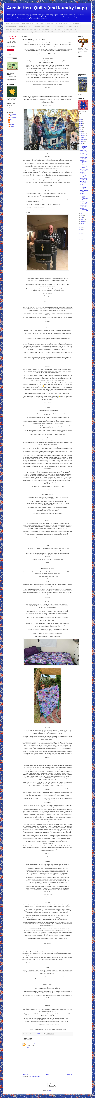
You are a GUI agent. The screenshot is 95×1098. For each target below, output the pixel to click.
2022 (80, 127)
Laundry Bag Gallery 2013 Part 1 (31, 29)
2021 (80, 129)
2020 (80, 131)
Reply (28, 1047)
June (82, 213)
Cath (11, 119)
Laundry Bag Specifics (62, 23)
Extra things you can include (41, 26)
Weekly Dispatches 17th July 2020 (83, 174)
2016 (80, 232)
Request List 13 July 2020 (83, 182)
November (83, 135)
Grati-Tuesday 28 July (83, 154)
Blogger (50, 1090)
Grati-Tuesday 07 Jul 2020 (83, 202)
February (83, 221)
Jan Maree (12, 126)
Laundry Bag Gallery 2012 (13, 29)
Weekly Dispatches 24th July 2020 (83, 162)
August (82, 141)
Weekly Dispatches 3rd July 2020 (84, 209)
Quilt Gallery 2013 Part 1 (72, 26)
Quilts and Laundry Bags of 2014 (29, 32)
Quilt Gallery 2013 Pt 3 (12, 32)
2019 (80, 226)
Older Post (69, 1074)
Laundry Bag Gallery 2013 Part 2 (51, 29)
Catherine (12, 122)
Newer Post (25, 1074)
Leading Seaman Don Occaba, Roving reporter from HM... (84, 197)
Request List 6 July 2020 (83, 206)
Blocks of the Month (75, 23)
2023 (80, 125)
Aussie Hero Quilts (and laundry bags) (47, 7)
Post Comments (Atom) (34, 1076)
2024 (80, 123)
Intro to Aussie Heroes (28, 23)
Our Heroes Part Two (61, 32)
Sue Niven (29, 1043)
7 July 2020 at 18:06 (36, 1043)
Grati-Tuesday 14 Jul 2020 (83, 179)
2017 (80, 230)
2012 (80, 240)
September (83, 139)
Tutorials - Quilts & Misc (25, 26)
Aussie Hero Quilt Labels (83, 151)
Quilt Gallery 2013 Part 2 (69, 29)
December (83, 133)
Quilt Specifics (49, 23)
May (82, 215)
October (83, 137)
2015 (80, 234)
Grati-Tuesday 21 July (83, 166)
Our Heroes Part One (75, 32)
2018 (80, 228)
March (82, 219)
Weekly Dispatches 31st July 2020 (83, 146)
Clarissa (12, 124)
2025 (80, 121)
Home (7, 23)
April (82, 217)
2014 (80, 236)
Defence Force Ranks (57, 26)
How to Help (39, 23)
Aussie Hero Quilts (13, 115)
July (82, 143)
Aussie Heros (13, 117)
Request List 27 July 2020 (83, 158)
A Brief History (15, 23)
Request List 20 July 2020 (83, 170)
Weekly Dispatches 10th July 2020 (83, 186)
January (83, 223)
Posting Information (11, 26)
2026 (80, 119)
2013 (80, 238)
